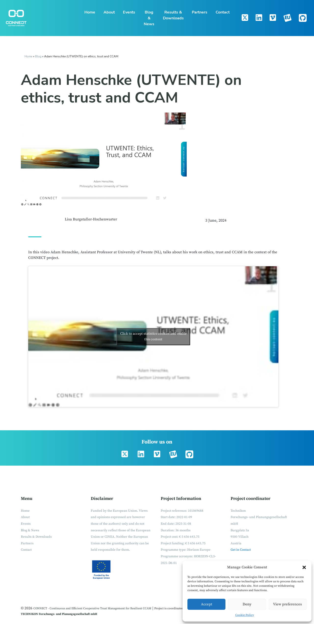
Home (89, 12)
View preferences (287, 604)
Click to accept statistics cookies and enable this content (153, 336)
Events (129, 12)
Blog (38, 56)
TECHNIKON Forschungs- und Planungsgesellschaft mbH (59, 614)
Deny (247, 604)
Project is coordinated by (170, 608)
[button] (304, 567)
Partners (199, 12)
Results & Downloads (173, 15)
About (109, 12)
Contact (223, 12)
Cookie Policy (244, 615)
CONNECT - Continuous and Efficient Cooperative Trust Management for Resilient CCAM (92, 608)
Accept (206, 604)
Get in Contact (241, 550)
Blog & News (149, 18)
